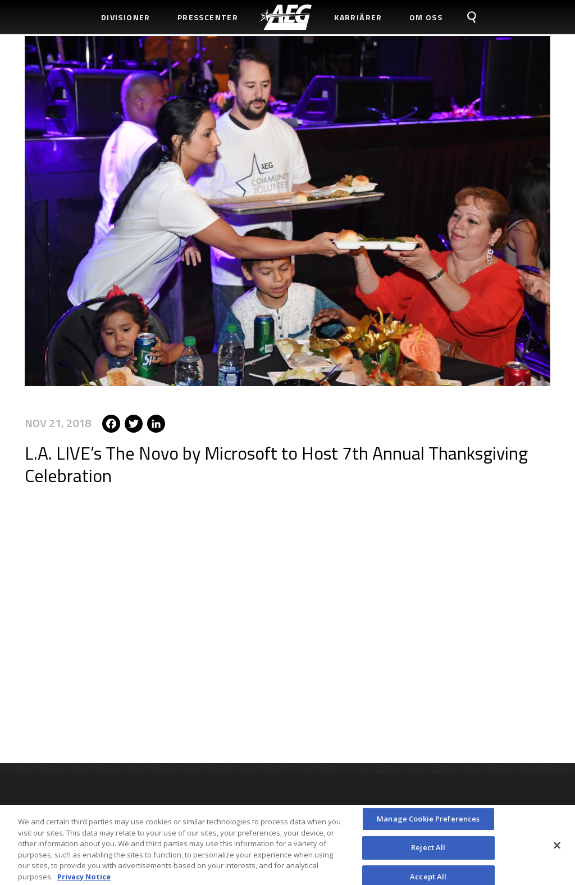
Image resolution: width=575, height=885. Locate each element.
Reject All (428, 851)
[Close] (557, 849)
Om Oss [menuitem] (425, 17)
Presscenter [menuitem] (207, 17)
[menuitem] (286, 17)
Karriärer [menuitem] (358, 17)
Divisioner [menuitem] (125, 17)
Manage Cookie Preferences (428, 822)
